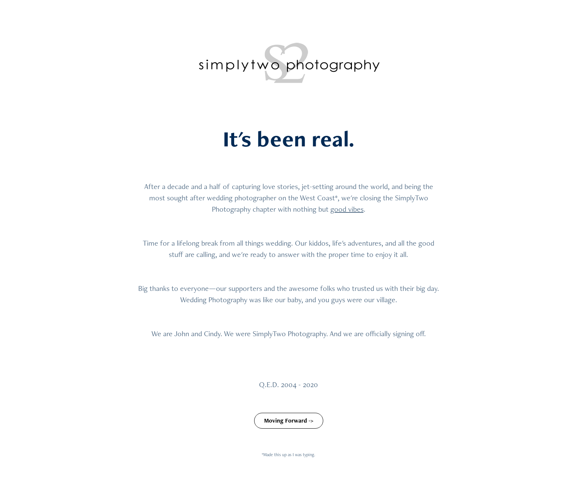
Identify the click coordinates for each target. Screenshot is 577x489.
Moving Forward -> (288, 420)
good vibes (347, 209)
